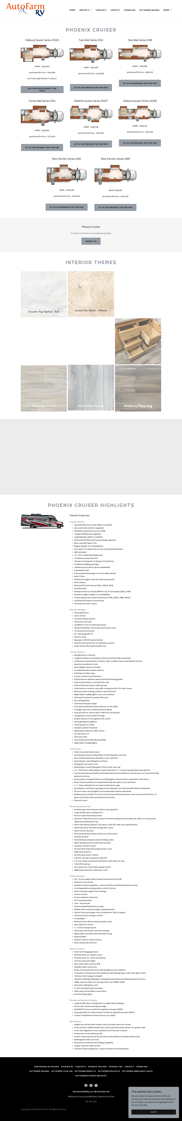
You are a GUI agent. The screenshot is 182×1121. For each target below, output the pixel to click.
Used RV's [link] (101, 10)
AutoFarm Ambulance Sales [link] (137, 1071)
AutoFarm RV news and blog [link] (91, 1075)
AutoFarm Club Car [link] (62, 1071)
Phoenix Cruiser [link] (97, 1066)
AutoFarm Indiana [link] (150, 10)
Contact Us (91, 241)
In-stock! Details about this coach (42, 89)
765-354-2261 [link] (91, 1101)
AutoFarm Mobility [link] (85, 1071)
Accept (154, 1112)
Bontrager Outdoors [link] (46, 1066)
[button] (85, 9)
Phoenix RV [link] (67, 1066)
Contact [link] (115, 10)
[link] (25, 9)
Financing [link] (129, 10)
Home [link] (72, 10)
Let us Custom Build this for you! (91, 87)
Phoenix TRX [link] (116, 1066)
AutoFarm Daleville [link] (109, 1071)
